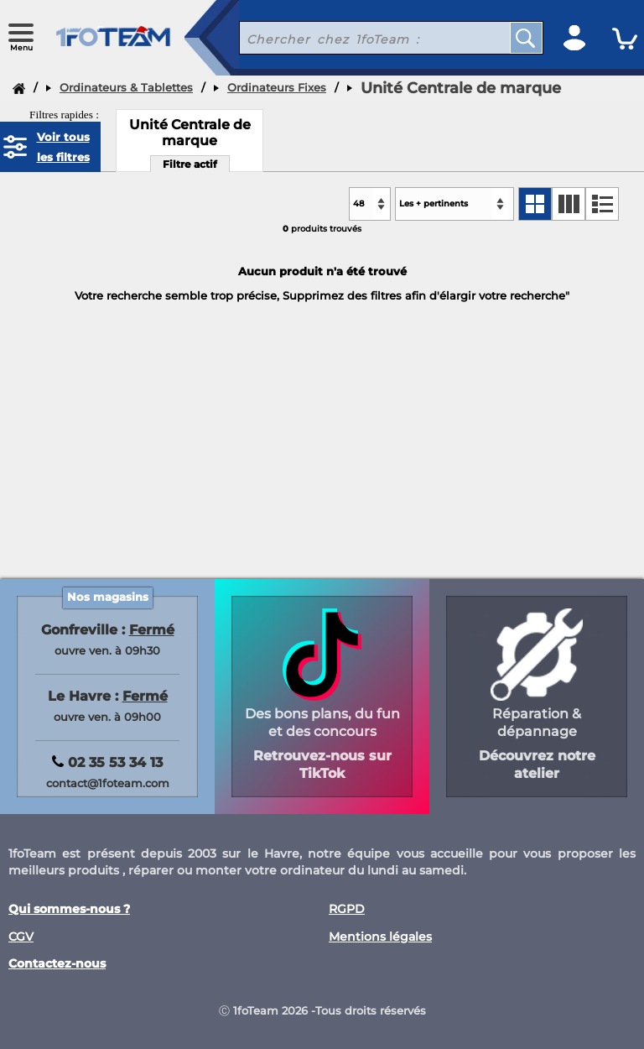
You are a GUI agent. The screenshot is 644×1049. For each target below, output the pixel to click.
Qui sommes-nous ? (69, 909)
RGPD (347, 909)
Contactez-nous (57, 964)
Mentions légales (380, 937)
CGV (21, 937)
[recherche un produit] (362, 38)
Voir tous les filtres (63, 147)
